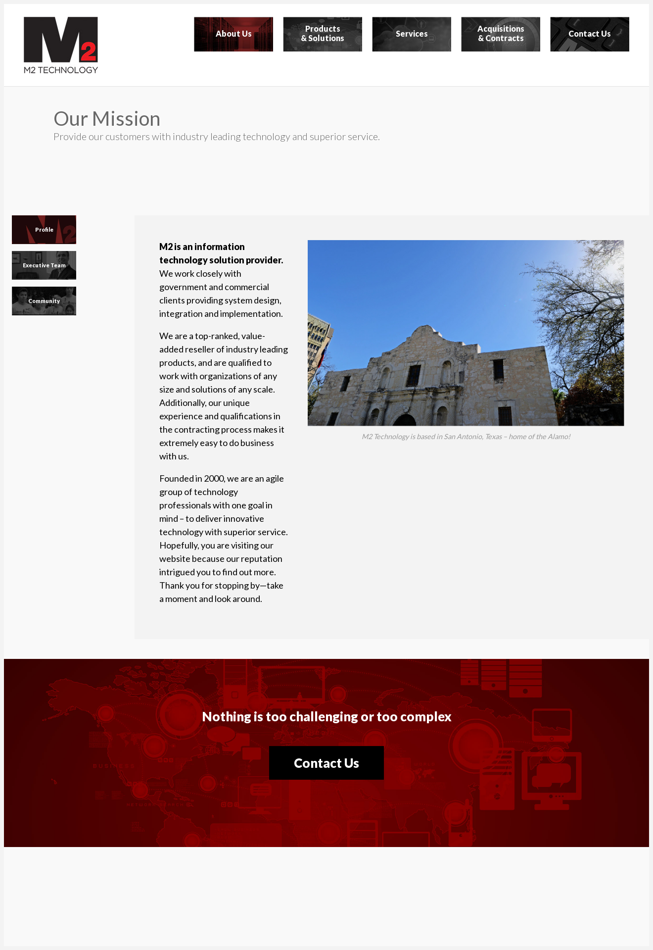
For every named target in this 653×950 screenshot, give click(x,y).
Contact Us (326, 763)
